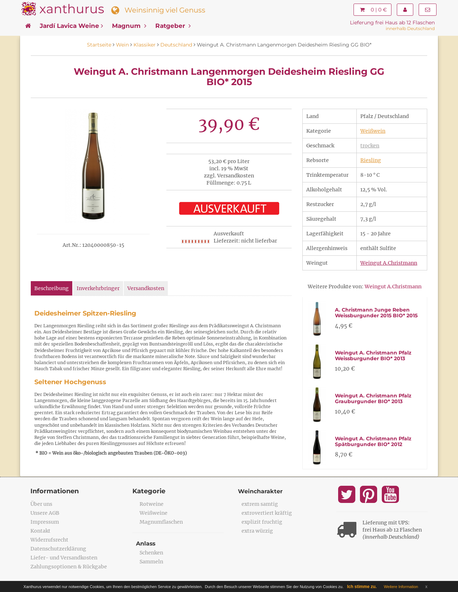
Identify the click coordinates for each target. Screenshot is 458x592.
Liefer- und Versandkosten (63, 557)
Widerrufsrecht (49, 540)
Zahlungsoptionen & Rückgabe (68, 566)
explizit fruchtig (262, 522)
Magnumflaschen (161, 522)
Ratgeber (173, 25)
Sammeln (151, 561)
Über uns (41, 504)
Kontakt (40, 531)
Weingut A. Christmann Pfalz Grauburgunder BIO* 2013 (373, 398)
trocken (369, 145)
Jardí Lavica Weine (71, 25)
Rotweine (152, 504)
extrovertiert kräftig (267, 513)
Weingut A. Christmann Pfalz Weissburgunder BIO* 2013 (373, 355)
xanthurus (71, 8)
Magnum (129, 25)
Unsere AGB (44, 513)
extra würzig (257, 531)
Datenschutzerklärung (58, 548)
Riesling (370, 160)
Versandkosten (145, 288)
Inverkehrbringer (98, 288)
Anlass (146, 543)
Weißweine (153, 513)
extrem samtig (260, 504)
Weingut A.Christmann (388, 263)
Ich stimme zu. (362, 586)
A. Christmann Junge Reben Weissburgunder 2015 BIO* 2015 (376, 312)
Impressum (44, 522)
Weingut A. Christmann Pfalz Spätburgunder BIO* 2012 (373, 441)
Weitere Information (401, 586)
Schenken (151, 552)
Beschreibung (51, 288)
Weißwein (372, 131)
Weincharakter (260, 491)
